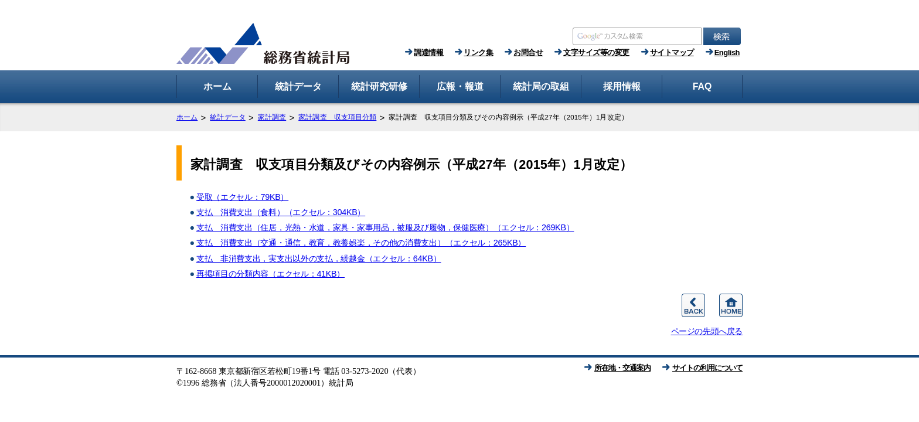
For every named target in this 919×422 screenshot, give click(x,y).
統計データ (228, 117)
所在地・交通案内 (622, 367)
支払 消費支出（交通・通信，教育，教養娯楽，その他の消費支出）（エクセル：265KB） (361, 242)
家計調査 (272, 117)
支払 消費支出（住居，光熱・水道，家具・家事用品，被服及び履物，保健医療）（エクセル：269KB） (385, 227)
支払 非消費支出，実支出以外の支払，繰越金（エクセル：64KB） (318, 258)
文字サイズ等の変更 (596, 52)
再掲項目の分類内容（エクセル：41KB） (270, 273)
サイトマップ (672, 52)
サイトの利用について (707, 367)
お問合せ (528, 52)
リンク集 (478, 52)
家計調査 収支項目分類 (337, 117)
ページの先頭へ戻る (707, 331)
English (727, 52)
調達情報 (428, 52)
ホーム (187, 117)
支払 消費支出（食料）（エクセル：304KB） (280, 212)
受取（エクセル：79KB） (242, 197)
